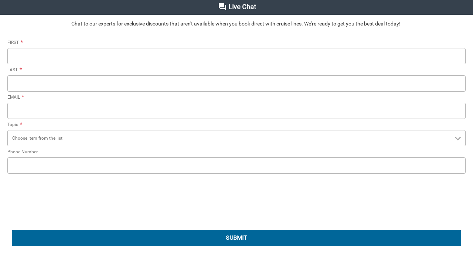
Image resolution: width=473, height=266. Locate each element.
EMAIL (16, 97)
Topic (15, 124)
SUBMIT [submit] (236, 237)
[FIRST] (236, 56)
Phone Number (22, 151)
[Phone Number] (236, 165)
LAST (15, 69)
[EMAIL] (236, 111)
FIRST (16, 42)
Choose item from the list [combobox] (238, 138)
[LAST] (236, 83)
